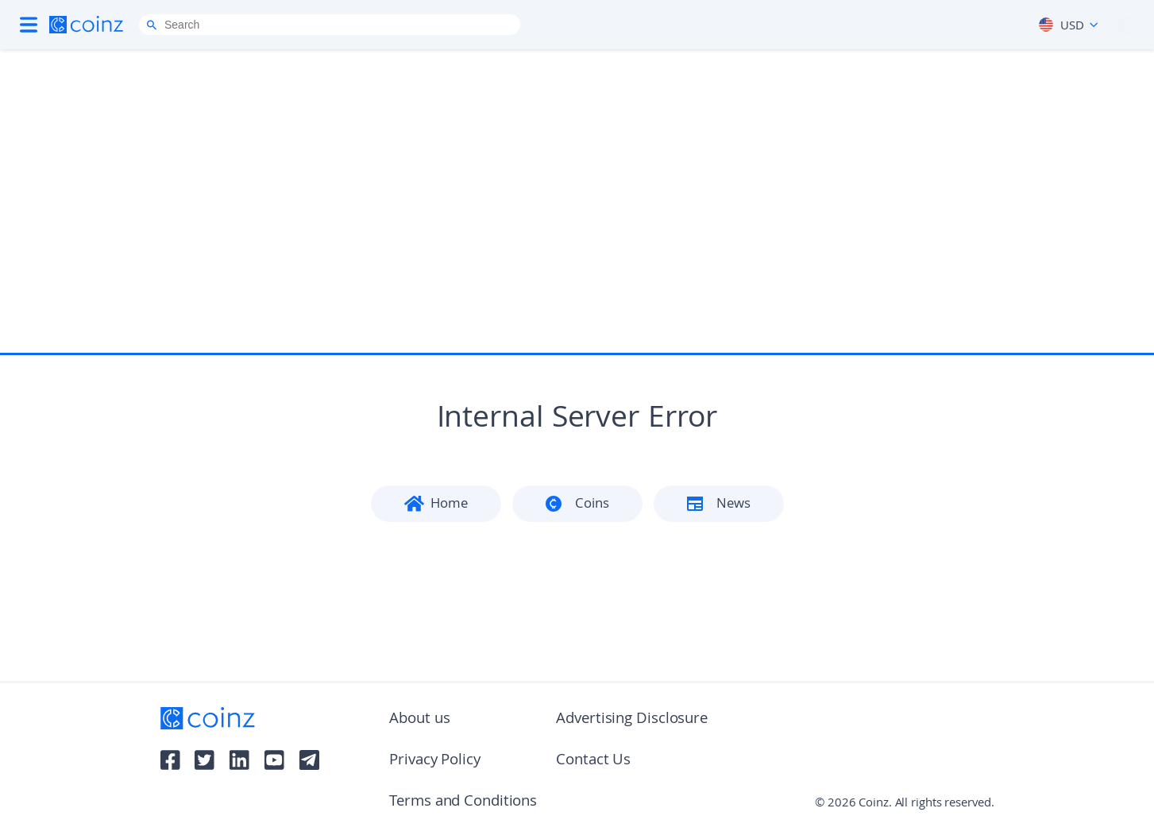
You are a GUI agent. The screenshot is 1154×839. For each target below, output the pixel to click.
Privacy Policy (435, 761)
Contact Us (593, 761)
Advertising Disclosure (632, 720)
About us (419, 720)
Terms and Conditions (463, 802)
